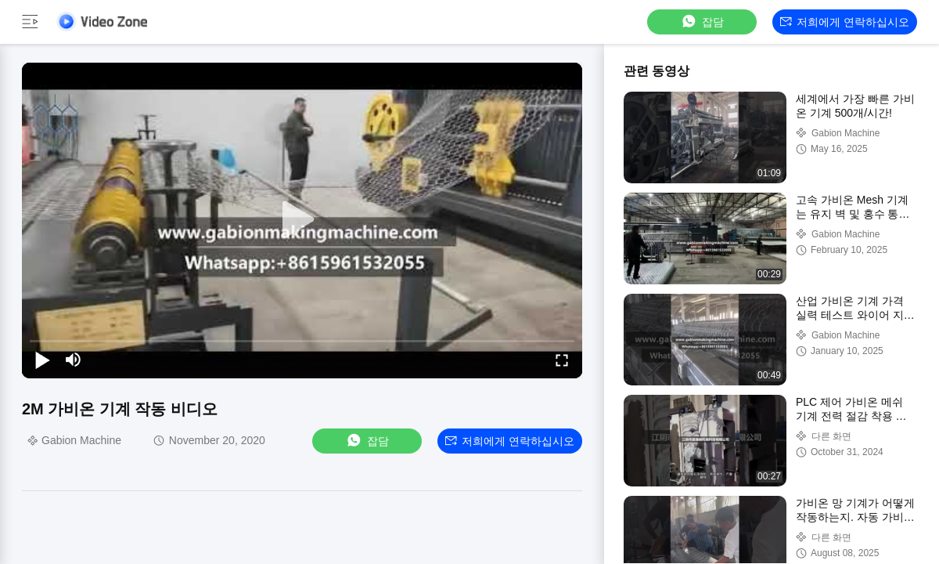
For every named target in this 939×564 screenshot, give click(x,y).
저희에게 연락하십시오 (844, 22)
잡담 (702, 21)
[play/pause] (42, 359)
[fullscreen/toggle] (561, 359)
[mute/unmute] (73, 359)
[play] (302, 220)
